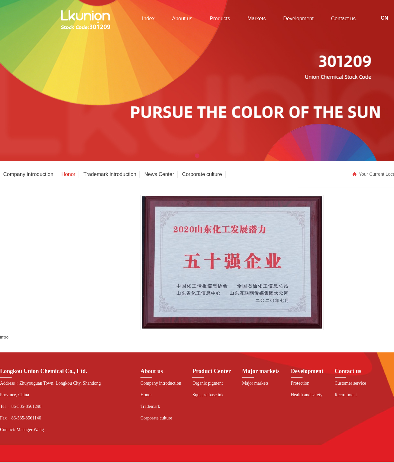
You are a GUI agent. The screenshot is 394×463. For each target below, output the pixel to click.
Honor (146, 394)
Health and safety (306, 394)
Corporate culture (156, 418)
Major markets (255, 383)
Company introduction (160, 383)
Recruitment (346, 394)
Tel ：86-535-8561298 (21, 406)
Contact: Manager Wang (22, 429)
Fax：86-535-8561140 (20, 418)
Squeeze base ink (207, 394)
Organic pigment (207, 383)
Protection (300, 383)
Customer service (350, 383)
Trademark (150, 406)
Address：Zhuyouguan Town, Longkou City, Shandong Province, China (50, 389)
